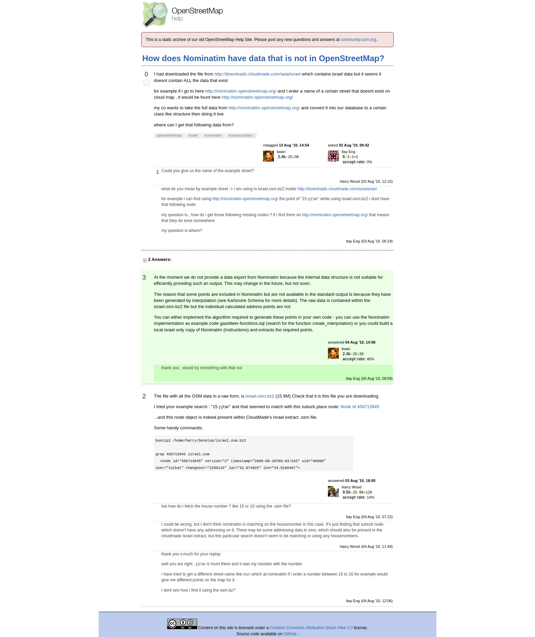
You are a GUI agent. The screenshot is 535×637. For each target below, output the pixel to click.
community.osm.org (358, 39)
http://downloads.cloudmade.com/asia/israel (258, 74)
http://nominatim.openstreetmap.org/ (240, 91)
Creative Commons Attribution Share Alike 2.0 (311, 627)
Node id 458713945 (360, 406)
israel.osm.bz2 (260, 396)
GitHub (291, 634)
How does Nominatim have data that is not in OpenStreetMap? (263, 58)
